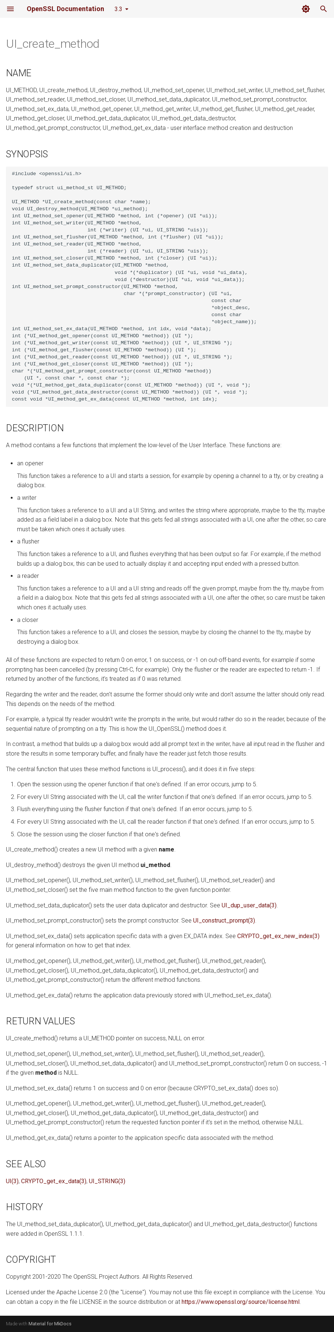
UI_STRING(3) (107, 1181)
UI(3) (12, 1181)
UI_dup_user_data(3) (249, 905)
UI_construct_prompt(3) (224, 920)
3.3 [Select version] (118, 9)
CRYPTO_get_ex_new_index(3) (278, 936)
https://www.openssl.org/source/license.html (241, 1301)
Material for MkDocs (50, 1323)
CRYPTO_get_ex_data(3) (53, 1181)
